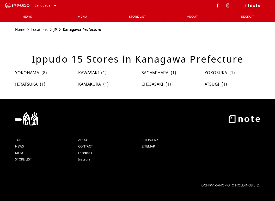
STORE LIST (23, 159)
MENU (20, 153)
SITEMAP (148, 146)
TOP (18, 140)
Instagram (85, 159)
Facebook (85, 153)
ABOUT (83, 140)
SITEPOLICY (150, 140)
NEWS (19, 146)
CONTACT (85, 146)
